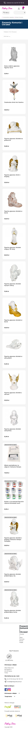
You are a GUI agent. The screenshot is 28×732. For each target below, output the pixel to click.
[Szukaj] (19, 12)
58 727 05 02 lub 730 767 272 (15, 679)
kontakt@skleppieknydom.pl (14, 681)
